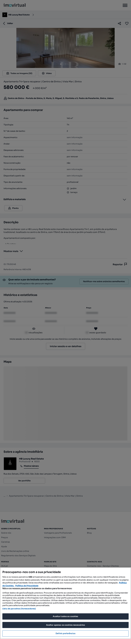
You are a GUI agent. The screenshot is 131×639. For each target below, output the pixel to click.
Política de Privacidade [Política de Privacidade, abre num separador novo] (26, 585)
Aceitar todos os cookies (65, 616)
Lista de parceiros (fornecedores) (19, 608)
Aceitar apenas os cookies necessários (65, 625)
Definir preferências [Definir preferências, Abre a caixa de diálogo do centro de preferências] (65, 633)
